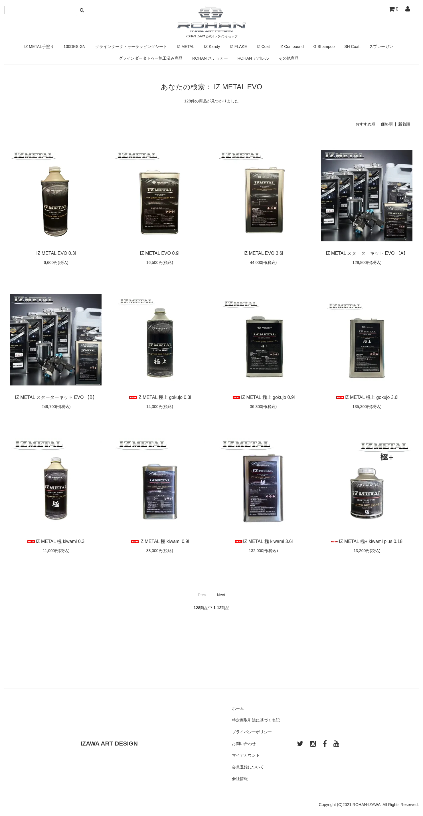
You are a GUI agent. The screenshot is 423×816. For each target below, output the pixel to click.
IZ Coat (263, 46)
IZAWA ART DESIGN (109, 743)
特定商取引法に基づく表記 (256, 720)
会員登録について (248, 767)
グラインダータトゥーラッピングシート (131, 46)
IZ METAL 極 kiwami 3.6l (263, 541)
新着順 (404, 124)
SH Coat (351, 46)
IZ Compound (292, 46)
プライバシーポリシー (252, 732)
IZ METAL (186, 46)
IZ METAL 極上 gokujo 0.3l (159, 397)
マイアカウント (246, 755)
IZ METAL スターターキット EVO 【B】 (56, 397)
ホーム (238, 708)
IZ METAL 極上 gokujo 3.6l (366, 397)
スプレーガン (381, 46)
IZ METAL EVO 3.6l (263, 253)
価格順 (387, 124)
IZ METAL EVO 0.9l (159, 253)
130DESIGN (75, 46)
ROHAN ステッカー (210, 58)
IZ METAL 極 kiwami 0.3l (56, 541)
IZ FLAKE (238, 46)
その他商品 (289, 58)
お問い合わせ (244, 743)
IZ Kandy (212, 46)
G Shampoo (324, 46)
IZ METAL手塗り (39, 46)
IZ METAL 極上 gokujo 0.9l (263, 397)
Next (221, 595)
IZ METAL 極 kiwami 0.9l (159, 541)
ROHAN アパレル (253, 58)
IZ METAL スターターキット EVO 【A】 (367, 253)
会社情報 (240, 778)
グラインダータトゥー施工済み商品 (151, 58)
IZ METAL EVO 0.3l (56, 253)
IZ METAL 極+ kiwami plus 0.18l (366, 541)
